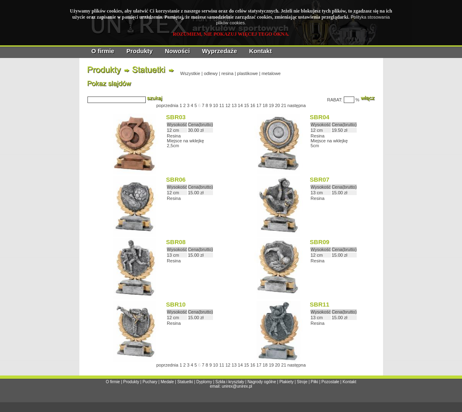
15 (246, 105)
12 (228, 105)
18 (265, 105)
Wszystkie (190, 73)
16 (252, 105)
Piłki (314, 382)
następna (296, 105)
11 (221, 105)
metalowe (271, 73)
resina (227, 73)
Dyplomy (204, 382)
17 (258, 105)
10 (215, 105)
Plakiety (286, 382)
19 (271, 105)
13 (234, 105)
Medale (167, 382)
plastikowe (247, 73)
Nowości (177, 50)
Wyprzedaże (219, 50)
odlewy (210, 73)
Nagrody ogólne (261, 382)
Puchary (150, 382)
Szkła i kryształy (229, 382)
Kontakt (260, 50)
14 (240, 105)
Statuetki (185, 382)
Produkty (139, 50)
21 (283, 105)
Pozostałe (330, 382)
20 (277, 105)
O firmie (103, 50)
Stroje (302, 382)
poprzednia (167, 105)
